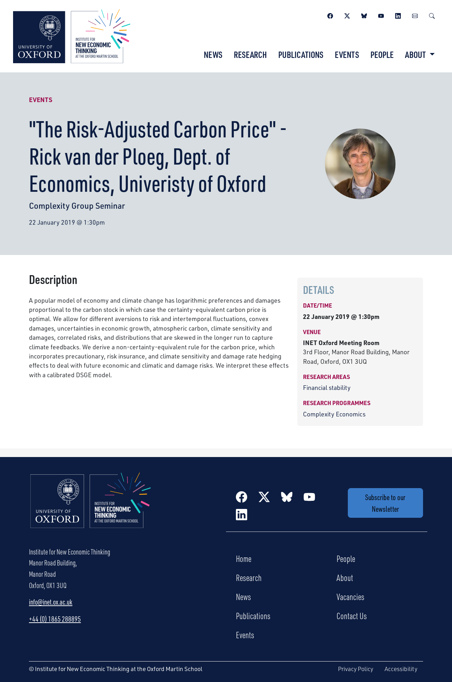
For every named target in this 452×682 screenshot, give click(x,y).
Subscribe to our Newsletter (385, 503)
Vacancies (350, 596)
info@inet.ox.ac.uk (50, 601)
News (213, 54)
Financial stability (327, 387)
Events (347, 54)
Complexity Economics (334, 414)
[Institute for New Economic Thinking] (72, 35)
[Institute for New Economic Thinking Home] (91, 507)
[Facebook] (330, 14)
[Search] (431, 14)
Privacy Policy (355, 668)
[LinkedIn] (397, 14)
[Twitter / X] (347, 14)
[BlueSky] (364, 14)
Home (243, 558)
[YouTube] (381, 14)
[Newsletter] (414, 14)
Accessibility (401, 668)
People (382, 54)
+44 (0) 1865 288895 (55, 618)
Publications (300, 54)
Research (250, 54)
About (345, 577)
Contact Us (352, 615)
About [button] (416, 54)
